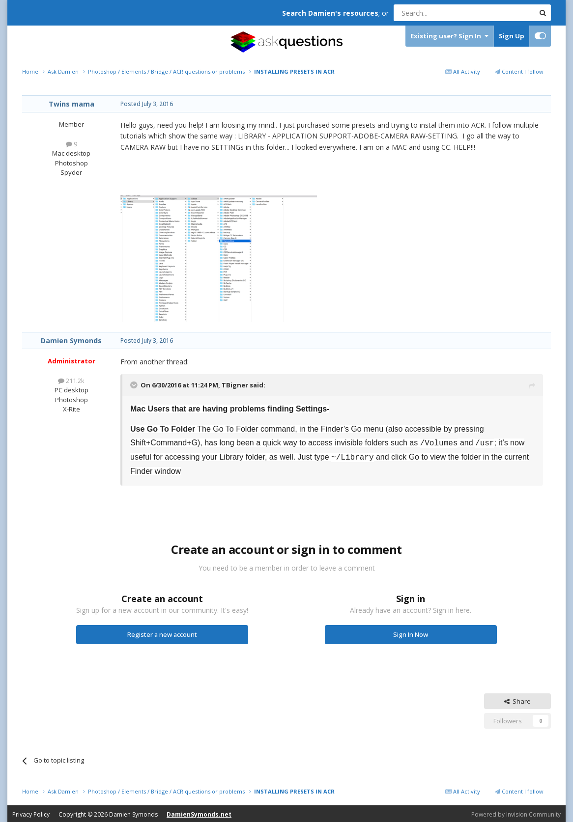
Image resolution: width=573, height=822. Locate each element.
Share (517, 699)
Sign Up (511, 35)
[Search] (440, 12)
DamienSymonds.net (199, 812)
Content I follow (519, 71)
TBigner (235, 385)
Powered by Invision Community (516, 812)
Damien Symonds (71, 340)
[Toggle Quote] (134, 385)
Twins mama (71, 104)
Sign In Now (410, 632)
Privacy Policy (31, 812)
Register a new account (162, 632)
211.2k (71, 380)
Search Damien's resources (330, 13)
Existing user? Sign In (449, 36)
